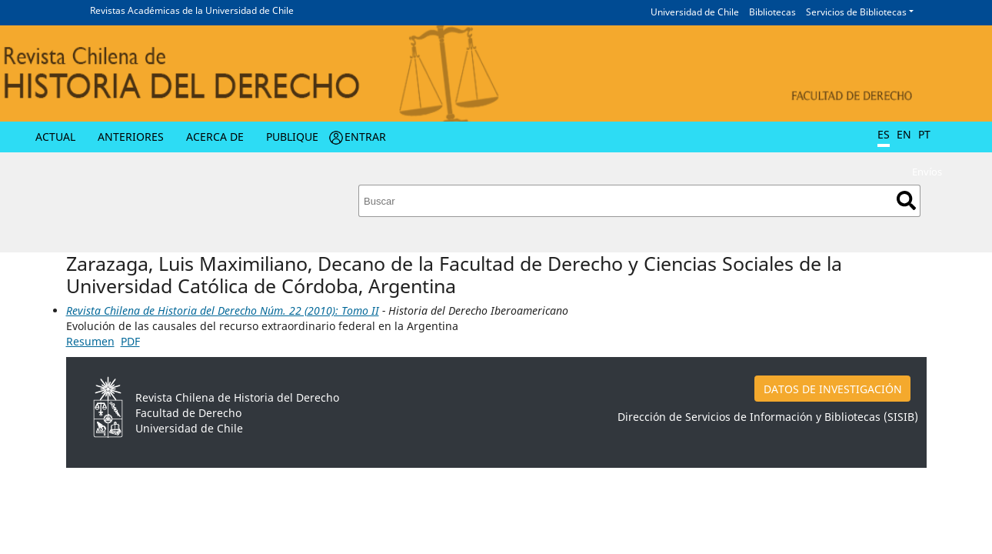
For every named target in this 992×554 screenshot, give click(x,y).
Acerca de (215, 136)
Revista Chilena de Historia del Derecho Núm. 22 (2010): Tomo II (222, 310)
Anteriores (131, 136)
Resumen (90, 341)
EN (904, 134)
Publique (292, 136)
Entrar (365, 136)
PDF (130, 341)
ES (883, 134)
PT (924, 134)
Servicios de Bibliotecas (856, 11)
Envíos (927, 172)
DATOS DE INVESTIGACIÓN (833, 389)
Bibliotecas (772, 11)
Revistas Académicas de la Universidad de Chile (192, 10)
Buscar (906, 200)
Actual (55, 136)
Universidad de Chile (695, 11)
